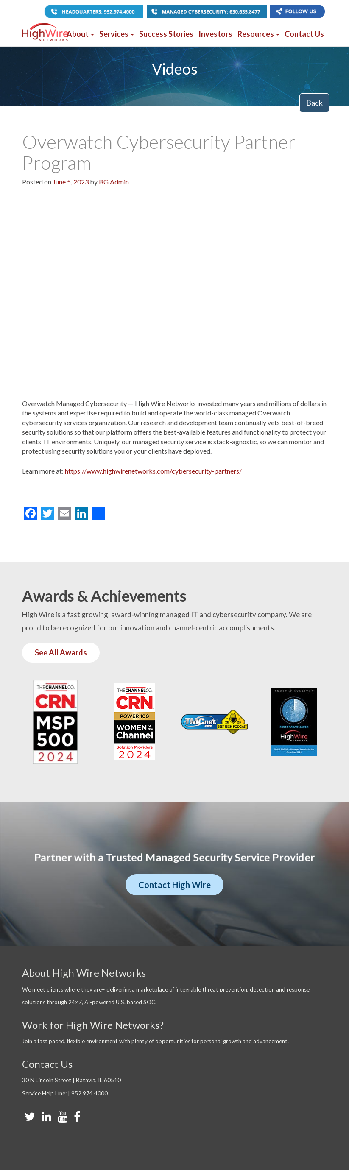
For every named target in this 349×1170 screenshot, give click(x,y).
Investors (215, 34)
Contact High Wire (174, 885)
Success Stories (166, 34)
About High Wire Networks (84, 973)
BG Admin (114, 182)
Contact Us (304, 34)
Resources (258, 34)
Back (314, 102)
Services (116, 34)
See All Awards (61, 652)
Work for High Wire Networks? (93, 1025)
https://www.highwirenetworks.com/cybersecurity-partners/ (153, 471)
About (80, 34)
